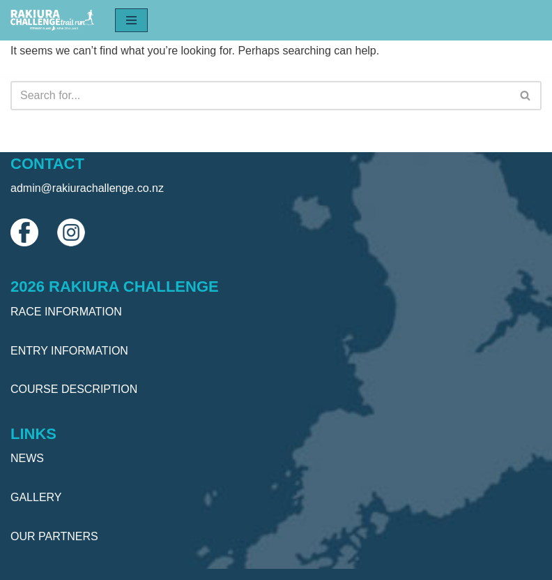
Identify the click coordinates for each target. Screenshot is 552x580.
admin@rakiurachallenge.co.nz (87, 188)
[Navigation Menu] (131, 20)
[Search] (260, 95)
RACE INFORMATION (66, 312)
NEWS (27, 458)
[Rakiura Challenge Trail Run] (52, 20)
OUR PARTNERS (54, 536)
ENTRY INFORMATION (69, 351)
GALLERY (36, 497)
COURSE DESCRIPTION (73, 389)
